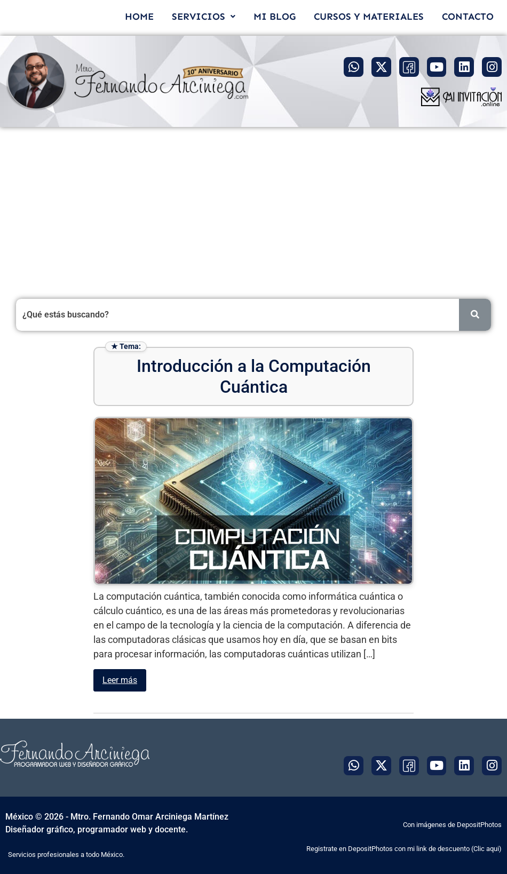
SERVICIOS (203, 16)
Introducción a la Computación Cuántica (254, 376)
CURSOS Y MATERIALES (369, 16)
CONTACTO (468, 16)
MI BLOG (275, 16)
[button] (203, 16)
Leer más (119, 680)
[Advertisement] (253, 207)
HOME (139, 16)
